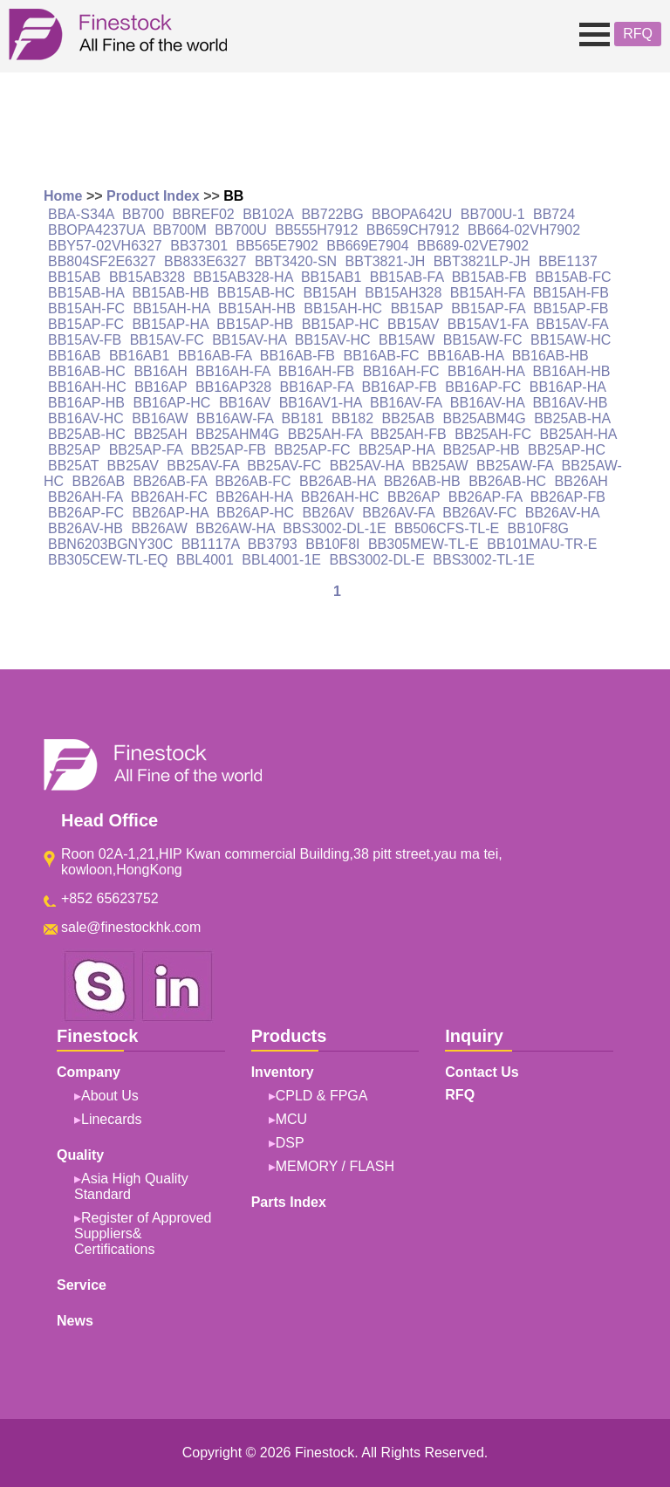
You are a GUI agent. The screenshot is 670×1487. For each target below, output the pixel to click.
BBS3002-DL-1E (334, 528)
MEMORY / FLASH (335, 1166)
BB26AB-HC (507, 481)
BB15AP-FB (570, 308)
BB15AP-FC (86, 324)
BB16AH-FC (401, 371)
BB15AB (74, 277)
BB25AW (440, 465)
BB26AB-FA (170, 481)
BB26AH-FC (169, 497)
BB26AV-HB (85, 528)
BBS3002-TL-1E (484, 559)
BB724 (554, 214)
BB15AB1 (331, 277)
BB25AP (74, 449)
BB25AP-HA (396, 449)
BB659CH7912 (413, 230)
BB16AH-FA (232, 371)
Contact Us (481, 1072)
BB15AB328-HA (243, 277)
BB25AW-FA (514, 465)
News (75, 1320)
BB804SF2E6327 (102, 261)
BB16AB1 (139, 355)
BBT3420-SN (296, 261)
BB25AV (133, 465)
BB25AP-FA (146, 449)
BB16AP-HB (86, 402)
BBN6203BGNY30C (110, 544)
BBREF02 (204, 214)
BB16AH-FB (316, 371)
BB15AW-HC (570, 339)
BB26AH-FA (85, 497)
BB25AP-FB (228, 449)
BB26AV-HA (562, 512)
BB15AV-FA (571, 324)
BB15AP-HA (171, 324)
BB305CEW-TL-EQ (108, 559)
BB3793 (272, 544)
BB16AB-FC (381, 355)
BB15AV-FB (84, 339)
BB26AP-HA (171, 512)
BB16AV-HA (487, 402)
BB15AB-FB (489, 277)
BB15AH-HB (257, 308)
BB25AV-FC (284, 465)
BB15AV (413, 324)
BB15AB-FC (573, 277)
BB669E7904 (367, 245)
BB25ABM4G (484, 418)
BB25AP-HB (481, 449)
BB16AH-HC (87, 387)
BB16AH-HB (572, 371)
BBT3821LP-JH (482, 261)
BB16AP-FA (317, 387)
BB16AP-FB (399, 387)
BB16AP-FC (483, 387)
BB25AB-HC (87, 434)
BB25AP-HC (566, 449)
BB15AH (329, 292)
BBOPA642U (412, 214)
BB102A (268, 214)
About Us (110, 1095)
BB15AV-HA (249, 339)
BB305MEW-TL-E (423, 544)
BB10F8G (538, 528)
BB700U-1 (493, 214)
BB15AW (406, 339)
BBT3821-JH (385, 261)
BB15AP (417, 308)
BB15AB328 (147, 277)
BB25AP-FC (312, 449)
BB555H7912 (316, 230)
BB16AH (160, 371)
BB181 (303, 418)
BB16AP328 (233, 387)
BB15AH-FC (86, 308)
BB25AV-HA (367, 465)
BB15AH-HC (343, 308)
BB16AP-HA (567, 387)
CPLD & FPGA (322, 1095)
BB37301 (199, 245)
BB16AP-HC (172, 402)
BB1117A (210, 544)
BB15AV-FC (167, 339)
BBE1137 (568, 261)
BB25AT (73, 465)
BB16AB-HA (465, 355)
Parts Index (288, 1202)
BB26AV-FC (479, 512)
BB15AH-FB (571, 292)
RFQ (638, 33)
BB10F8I (332, 544)
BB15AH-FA (487, 292)
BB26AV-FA (398, 512)
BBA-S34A (81, 214)
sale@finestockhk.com (131, 927)
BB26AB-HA (337, 481)
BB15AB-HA (86, 292)
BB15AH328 (403, 292)
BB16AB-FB (297, 355)
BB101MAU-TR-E (542, 544)
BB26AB (98, 481)
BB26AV (328, 512)
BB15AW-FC (483, 339)
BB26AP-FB (567, 497)
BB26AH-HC (340, 497)
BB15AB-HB (171, 292)
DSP (290, 1142)
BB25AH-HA (578, 434)
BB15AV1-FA (488, 324)
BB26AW (159, 528)
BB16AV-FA (405, 402)
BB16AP (160, 387)
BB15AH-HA (171, 308)
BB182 (352, 418)
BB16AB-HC (87, 371)
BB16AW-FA (234, 418)
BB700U (241, 230)
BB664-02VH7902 (524, 230)
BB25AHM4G (237, 434)
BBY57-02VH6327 (105, 245)
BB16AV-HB (569, 402)
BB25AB (408, 418)
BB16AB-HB (550, 355)
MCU (291, 1119)
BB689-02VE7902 (473, 245)
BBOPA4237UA (96, 230)
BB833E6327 (205, 261)
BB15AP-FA (488, 308)
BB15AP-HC (340, 324)
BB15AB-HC (256, 292)
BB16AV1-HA (320, 402)
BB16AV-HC (86, 418)
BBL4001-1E (281, 559)
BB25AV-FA (202, 465)
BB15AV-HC (333, 339)
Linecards (111, 1119)
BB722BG (332, 214)
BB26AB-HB (422, 481)
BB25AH (160, 434)
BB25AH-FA (325, 434)
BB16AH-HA (486, 371)
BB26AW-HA (235, 528)
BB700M (179, 230)
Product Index (153, 195)
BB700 (143, 214)
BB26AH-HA (253, 497)
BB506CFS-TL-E (446, 528)
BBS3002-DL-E (376, 559)
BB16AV (244, 402)
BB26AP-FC (86, 512)
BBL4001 (205, 559)
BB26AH (581, 481)
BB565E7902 (277, 245)
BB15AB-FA (407, 277)
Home (63, 195)
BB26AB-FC (253, 481)
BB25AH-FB (409, 434)
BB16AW (160, 418)
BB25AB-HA (572, 418)
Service (81, 1285)
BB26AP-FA (485, 497)
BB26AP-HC (255, 512)
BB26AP (413, 497)
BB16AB (74, 355)
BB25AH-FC (493, 434)
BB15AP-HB (254, 324)
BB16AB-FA (215, 355)
